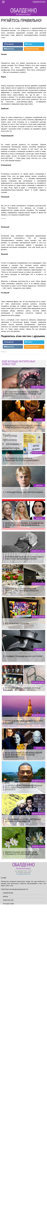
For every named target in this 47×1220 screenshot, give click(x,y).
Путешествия (8, 1218)
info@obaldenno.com (23, 1188)
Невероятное (8, 1214)
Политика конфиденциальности (14, 1203)
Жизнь (5, 1210)
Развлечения (8, 1207)
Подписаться (39, 1)
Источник (3, 666)
